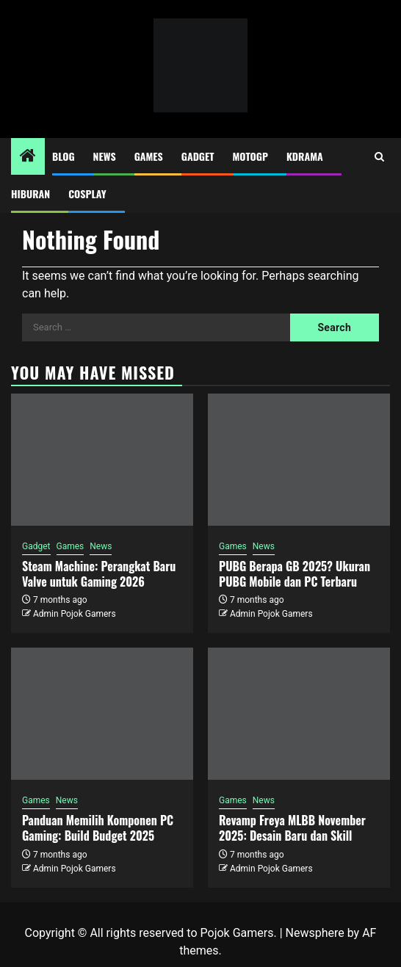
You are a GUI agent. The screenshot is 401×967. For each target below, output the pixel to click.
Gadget (197, 156)
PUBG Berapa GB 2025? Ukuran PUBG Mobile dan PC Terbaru (294, 573)
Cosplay (87, 193)
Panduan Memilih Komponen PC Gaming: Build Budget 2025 (97, 827)
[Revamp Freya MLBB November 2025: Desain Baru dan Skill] (299, 714)
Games (148, 156)
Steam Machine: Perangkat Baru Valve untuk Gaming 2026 (99, 573)
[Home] (28, 157)
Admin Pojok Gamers (74, 614)
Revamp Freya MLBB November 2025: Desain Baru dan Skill (292, 827)
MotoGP (250, 156)
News (104, 156)
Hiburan (30, 193)
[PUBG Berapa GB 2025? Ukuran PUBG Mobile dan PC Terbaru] (299, 460)
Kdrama (304, 156)
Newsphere (315, 933)
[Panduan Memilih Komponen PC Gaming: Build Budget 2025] (102, 714)
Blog (63, 156)
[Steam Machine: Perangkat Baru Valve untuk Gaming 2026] (102, 460)
